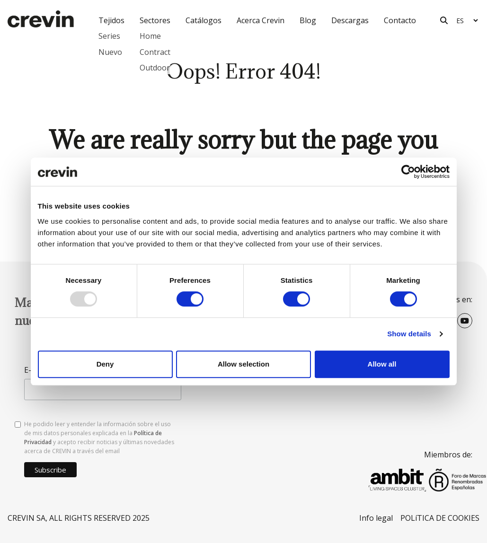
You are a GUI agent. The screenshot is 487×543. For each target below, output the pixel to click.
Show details (409, 334)
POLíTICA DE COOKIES (439, 518)
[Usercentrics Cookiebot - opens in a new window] (408, 172)
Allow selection (243, 364)
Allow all (382, 364)
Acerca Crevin (260, 20)
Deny (105, 364)
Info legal (376, 518)
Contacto (400, 20)
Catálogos (203, 20)
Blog (308, 20)
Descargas (350, 20)
